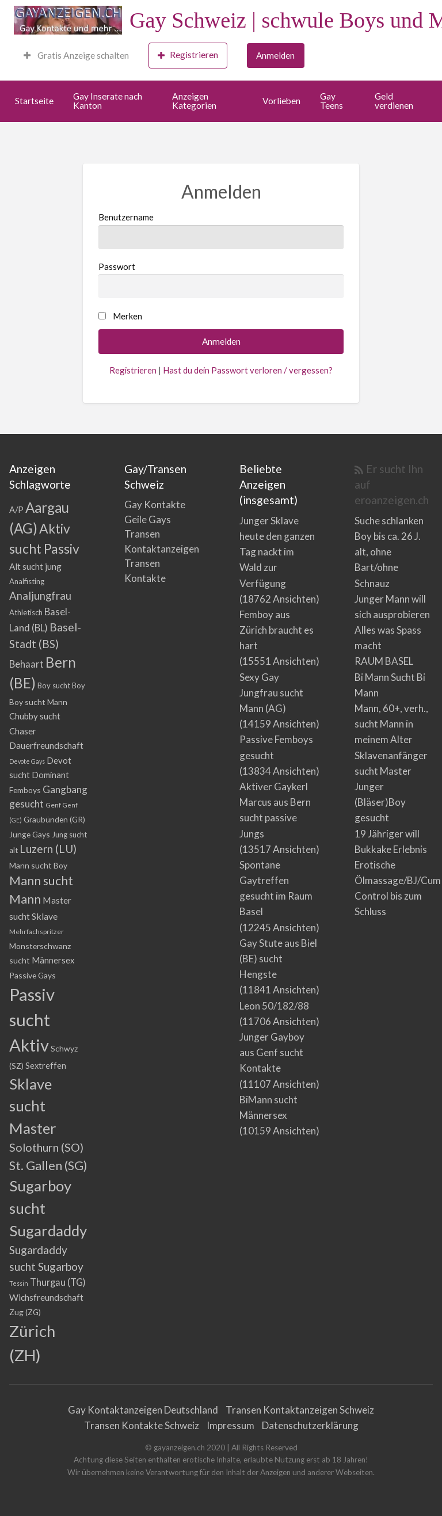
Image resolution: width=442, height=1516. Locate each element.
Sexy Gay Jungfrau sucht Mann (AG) (271, 692)
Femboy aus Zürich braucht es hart (276, 630)
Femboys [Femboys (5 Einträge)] (25, 790)
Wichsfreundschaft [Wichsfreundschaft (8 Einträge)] (46, 1297)
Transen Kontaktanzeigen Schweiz (300, 1410)
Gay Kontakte (154, 504)
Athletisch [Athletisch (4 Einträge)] (26, 612)
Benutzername (221, 230)
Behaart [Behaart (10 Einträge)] (26, 664)
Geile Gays (147, 519)
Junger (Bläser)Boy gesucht (380, 802)
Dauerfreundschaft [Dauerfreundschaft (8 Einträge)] (46, 745)
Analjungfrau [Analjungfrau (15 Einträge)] (40, 595)
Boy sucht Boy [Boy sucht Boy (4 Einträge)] (61, 685)
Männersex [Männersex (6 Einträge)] (53, 960)
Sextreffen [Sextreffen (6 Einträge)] (45, 1066)
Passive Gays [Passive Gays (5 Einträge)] (32, 975)
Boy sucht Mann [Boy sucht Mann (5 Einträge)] (38, 702)
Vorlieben (281, 101)
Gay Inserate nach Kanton (107, 101)
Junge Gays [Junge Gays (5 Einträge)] (29, 834)
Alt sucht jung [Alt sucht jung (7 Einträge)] (35, 566)
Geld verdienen (394, 101)
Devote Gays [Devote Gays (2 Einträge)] (27, 761)
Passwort (221, 279)
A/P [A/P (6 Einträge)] (16, 510)
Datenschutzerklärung (310, 1425)
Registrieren (188, 54)
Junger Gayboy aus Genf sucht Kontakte (271, 1052)
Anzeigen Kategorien (194, 101)
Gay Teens (331, 101)
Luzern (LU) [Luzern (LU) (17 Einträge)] (48, 848)
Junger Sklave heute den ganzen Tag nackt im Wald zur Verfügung (277, 552)
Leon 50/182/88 (274, 1006)
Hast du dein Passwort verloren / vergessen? (248, 370)
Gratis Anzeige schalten (76, 55)
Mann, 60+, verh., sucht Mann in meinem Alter (391, 723)
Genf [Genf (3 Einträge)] (53, 805)
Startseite (34, 101)
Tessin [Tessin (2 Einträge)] (18, 1283)
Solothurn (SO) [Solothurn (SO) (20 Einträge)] (46, 1147)
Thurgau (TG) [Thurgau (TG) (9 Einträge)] (58, 1282)
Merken (127, 316)
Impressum (230, 1425)
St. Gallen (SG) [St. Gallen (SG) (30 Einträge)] (48, 1165)
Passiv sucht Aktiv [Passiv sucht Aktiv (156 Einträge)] (32, 1019)
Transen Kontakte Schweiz (141, 1425)
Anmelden (275, 55)
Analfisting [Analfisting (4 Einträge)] (26, 581)
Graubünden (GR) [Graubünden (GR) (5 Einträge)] (54, 819)
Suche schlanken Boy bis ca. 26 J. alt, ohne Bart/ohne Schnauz (389, 552)
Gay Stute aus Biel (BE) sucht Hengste (278, 958)
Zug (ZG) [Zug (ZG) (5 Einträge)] (25, 1312)
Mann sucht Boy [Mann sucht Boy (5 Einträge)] (38, 865)
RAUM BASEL (384, 661)
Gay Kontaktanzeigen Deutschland (143, 1410)
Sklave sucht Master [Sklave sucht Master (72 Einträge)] (32, 1106)
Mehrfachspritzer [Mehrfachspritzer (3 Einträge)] (36, 931)
